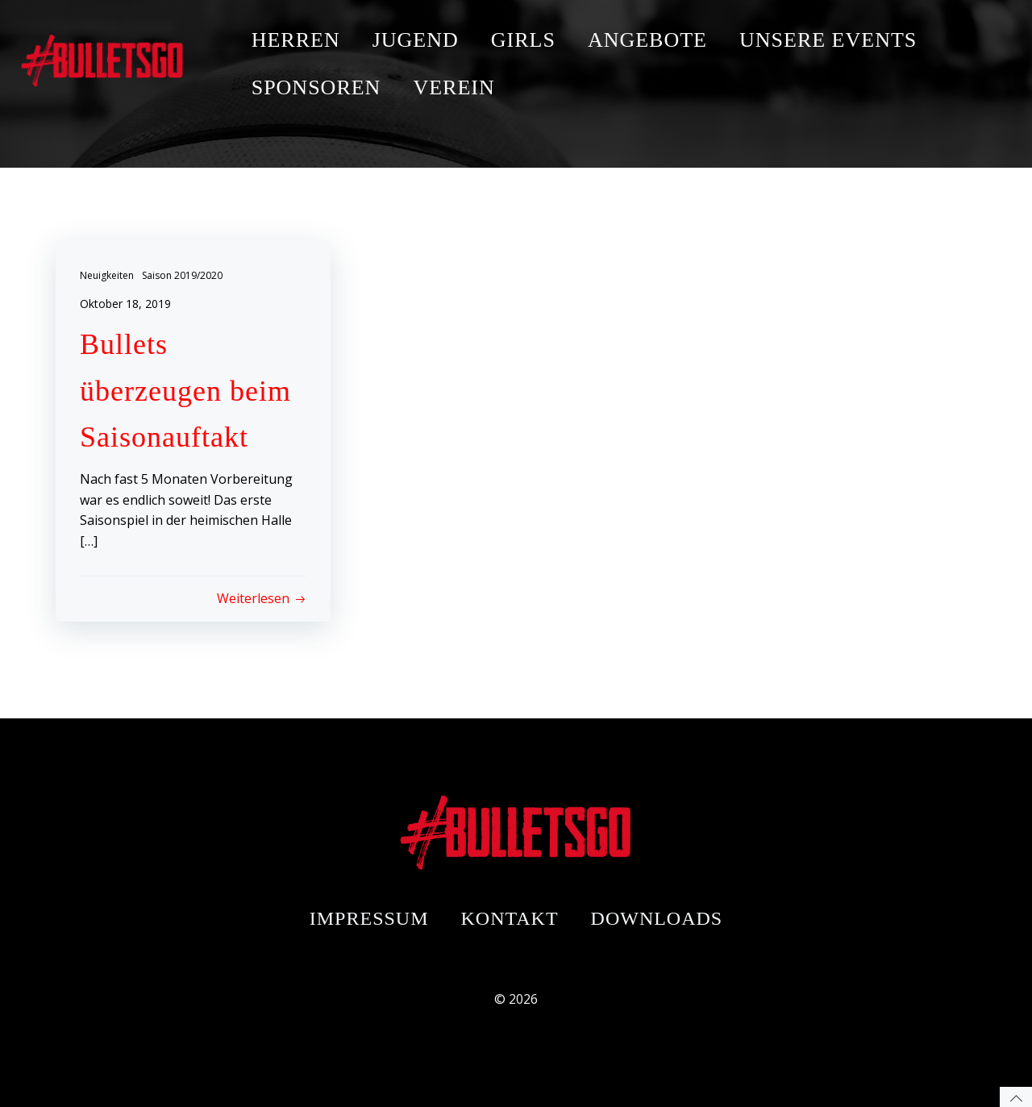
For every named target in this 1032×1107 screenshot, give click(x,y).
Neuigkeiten (107, 275)
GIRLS (523, 40)
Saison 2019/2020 (182, 275)
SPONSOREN (316, 87)
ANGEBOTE (647, 40)
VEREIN (453, 87)
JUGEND (415, 40)
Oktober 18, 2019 (125, 303)
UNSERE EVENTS (828, 40)
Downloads (657, 918)
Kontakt (510, 918)
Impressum (369, 918)
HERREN (296, 40)
